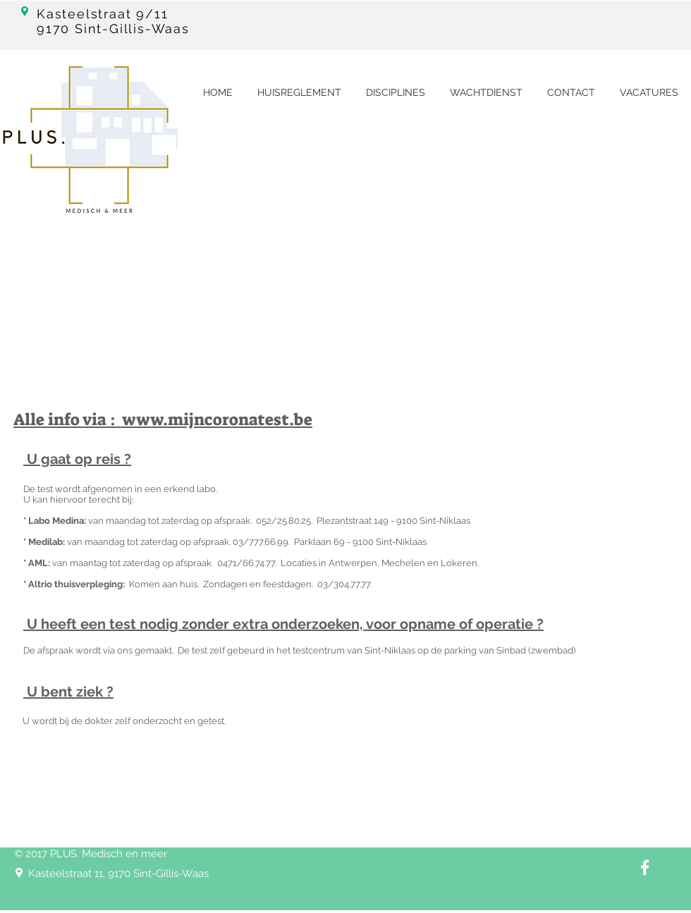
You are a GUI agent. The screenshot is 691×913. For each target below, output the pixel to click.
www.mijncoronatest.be (217, 419)
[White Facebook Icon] (645, 867)
